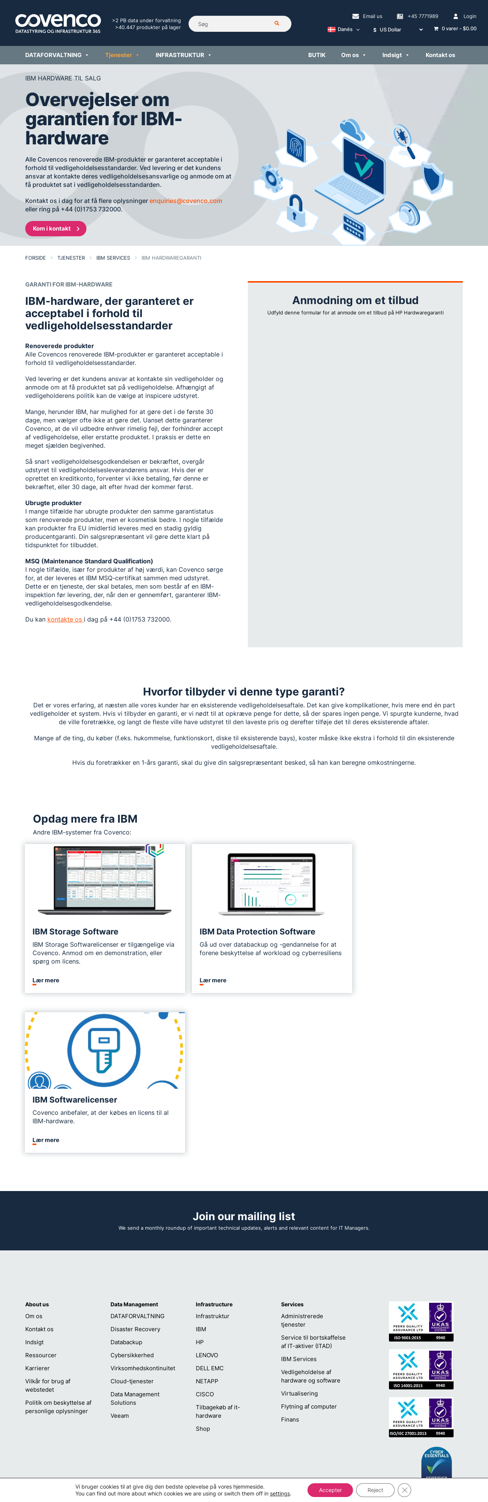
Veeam (120, 1256)
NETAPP (207, 1221)
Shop (203, 1269)
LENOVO (207, 1195)
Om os (33, 1156)
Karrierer (37, 1208)
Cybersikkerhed (132, 1195)
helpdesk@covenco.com (244, 1417)
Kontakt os (39, 1169)
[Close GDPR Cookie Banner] (405, 1490)
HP (200, 1182)
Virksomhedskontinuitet (143, 1208)
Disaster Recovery (135, 1169)
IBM (201, 1169)
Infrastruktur (212, 1156)
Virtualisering (299, 1233)
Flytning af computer (309, 1246)
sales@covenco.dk (329, 1417)
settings (280, 1493)
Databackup (126, 1182)
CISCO (205, 1234)
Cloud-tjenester (132, 1221)
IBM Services (299, 1199)
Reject (375, 1490)
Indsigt (34, 1182)
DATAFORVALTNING (137, 1156)
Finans (290, 1259)
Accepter (330, 1490)
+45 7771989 (229, 1429)
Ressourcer (41, 1195)
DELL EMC (210, 1208)
